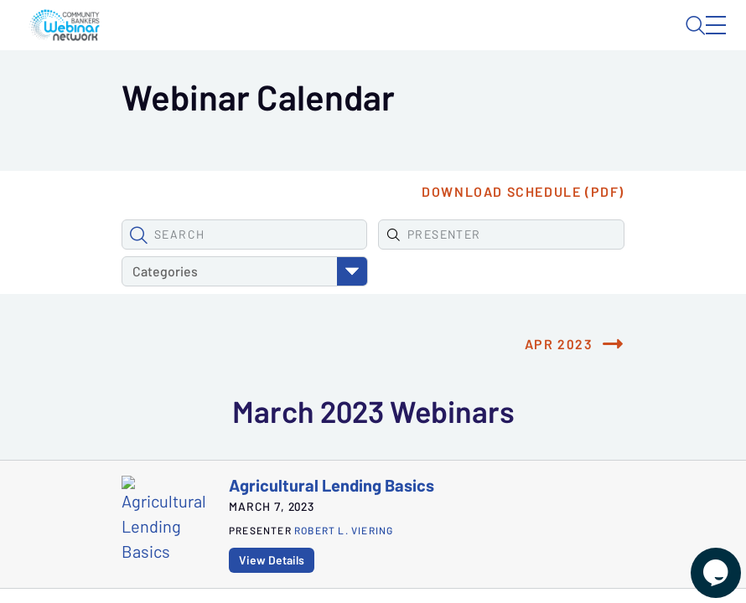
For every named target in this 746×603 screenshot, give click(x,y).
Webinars (218, 88)
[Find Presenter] (301, 313)
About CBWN (583, 39)
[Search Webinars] (155, 313)
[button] (103, 313)
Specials (450, 88)
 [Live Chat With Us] (700, 561)
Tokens (376, 88)
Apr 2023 (594, 386)
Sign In (696, 39)
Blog (485, 39)
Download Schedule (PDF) (558, 270)
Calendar (301, 88)
